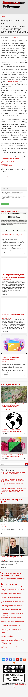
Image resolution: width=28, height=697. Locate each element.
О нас (14, 687)
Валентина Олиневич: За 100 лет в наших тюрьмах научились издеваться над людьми (13, 473)
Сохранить (5, 203)
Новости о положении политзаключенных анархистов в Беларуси (11, 476)
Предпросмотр (14, 203)
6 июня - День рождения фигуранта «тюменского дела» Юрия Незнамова (12, 557)
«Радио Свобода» (13, 81)
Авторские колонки (10, 211)
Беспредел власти (5, 161)
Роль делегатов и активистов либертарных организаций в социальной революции (10, 357)
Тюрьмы (12, 161)
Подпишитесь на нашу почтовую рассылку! (11, 574)
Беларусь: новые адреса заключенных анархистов (13, 493)
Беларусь (3, 162)
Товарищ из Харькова (7, 409)
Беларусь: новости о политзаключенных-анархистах (13, 488)
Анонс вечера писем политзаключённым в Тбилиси (14, 523)
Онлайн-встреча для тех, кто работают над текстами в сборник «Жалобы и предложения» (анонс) (12, 631)
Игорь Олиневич (5, 164)
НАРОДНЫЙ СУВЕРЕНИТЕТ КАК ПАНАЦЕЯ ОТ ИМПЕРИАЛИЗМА (12, 430)
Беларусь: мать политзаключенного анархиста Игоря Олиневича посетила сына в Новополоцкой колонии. (12, 480)
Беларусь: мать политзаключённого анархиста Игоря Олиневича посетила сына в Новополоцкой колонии (12, 485)
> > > (14, 650)
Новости (3, 16)
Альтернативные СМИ (6, 159)
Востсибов (4, 238)
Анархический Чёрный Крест (8, 158)
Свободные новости (11, 384)
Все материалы (9, 584)
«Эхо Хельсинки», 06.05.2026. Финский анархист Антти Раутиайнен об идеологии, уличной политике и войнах (13, 276)
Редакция (16, 37)
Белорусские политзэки (6, 165)
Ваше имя (3, 171)
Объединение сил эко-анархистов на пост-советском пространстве (13, 455)
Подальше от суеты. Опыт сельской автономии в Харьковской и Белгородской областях (13, 405)
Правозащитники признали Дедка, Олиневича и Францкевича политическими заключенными (12, 491)
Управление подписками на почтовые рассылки (12, 578)
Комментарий (5, 177)
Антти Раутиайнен (6, 279)
